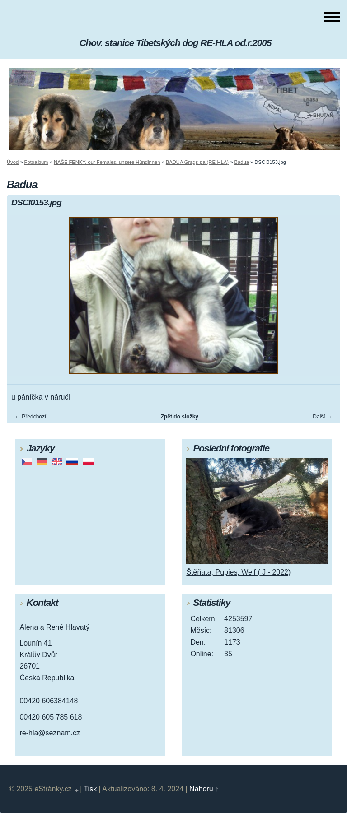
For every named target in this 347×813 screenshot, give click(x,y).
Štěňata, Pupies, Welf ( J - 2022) (238, 572)
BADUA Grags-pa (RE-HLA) (197, 162)
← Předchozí (30, 416)
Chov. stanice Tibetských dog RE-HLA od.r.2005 (176, 42)
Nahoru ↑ (204, 789)
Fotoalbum (36, 162)
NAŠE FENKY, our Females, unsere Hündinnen (107, 162)
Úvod (13, 162)
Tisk (90, 789)
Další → (322, 416)
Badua (241, 162)
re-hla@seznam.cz (49, 733)
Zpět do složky (179, 416)
